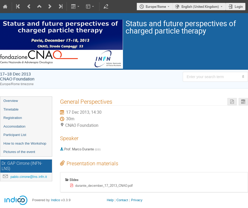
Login (239, 6)
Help (110, 200)
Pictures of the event (19, 152)
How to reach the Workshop (24, 143)
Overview (10, 101)
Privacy (137, 200)
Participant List (14, 135)
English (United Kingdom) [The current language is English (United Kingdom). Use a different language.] (200, 6)
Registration (12, 118)
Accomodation (14, 126)
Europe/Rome (156, 6)
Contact (122, 200)
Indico (55, 200)
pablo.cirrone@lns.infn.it (28, 176)
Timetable (11, 109)
